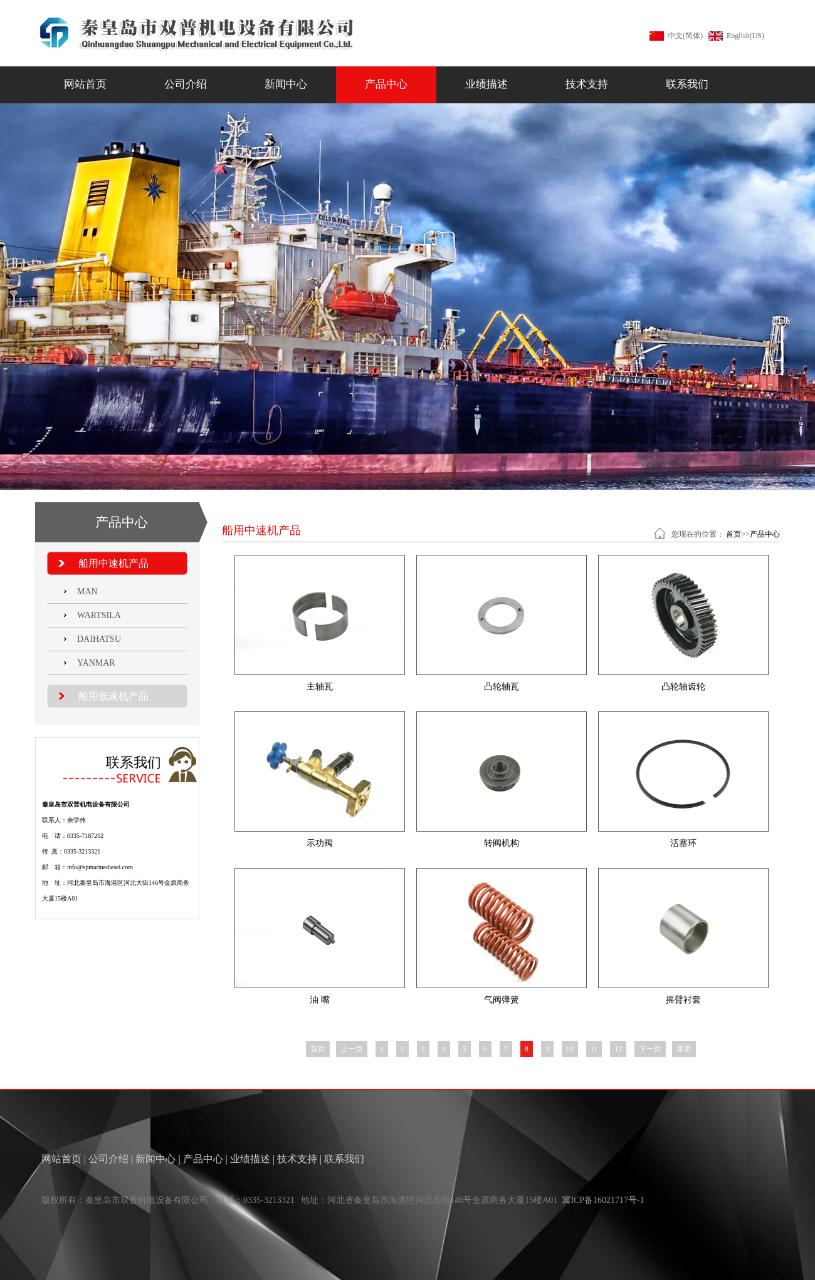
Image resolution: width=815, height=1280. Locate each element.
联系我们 (687, 84)
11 (594, 1049)
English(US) (745, 35)
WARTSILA (99, 615)
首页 (733, 534)
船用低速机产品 (113, 696)
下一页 (650, 1049)
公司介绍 (185, 84)
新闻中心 (286, 84)
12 (618, 1049)
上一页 (351, 1049)
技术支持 (586, 84)
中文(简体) (685, 35)
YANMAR (96, 663)
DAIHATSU (99, 639)
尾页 (683, 1049)
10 (570, 1049)
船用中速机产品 (113, 563)
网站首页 (85, 84)
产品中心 (386, 84)
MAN (87, 591)
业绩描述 (486, 84)
